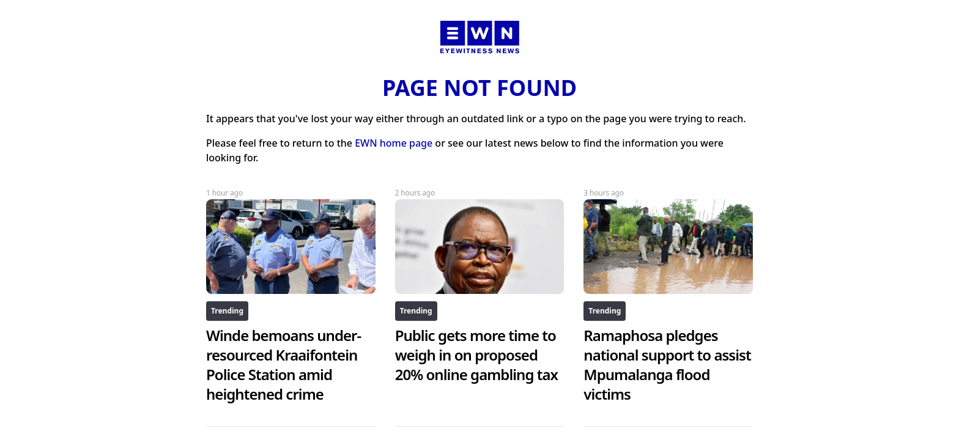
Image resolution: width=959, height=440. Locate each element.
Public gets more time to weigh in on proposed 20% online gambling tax (476, 354)
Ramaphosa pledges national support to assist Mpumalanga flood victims (666, 364)
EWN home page (393, 143)
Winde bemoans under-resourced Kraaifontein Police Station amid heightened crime (283, 364)
